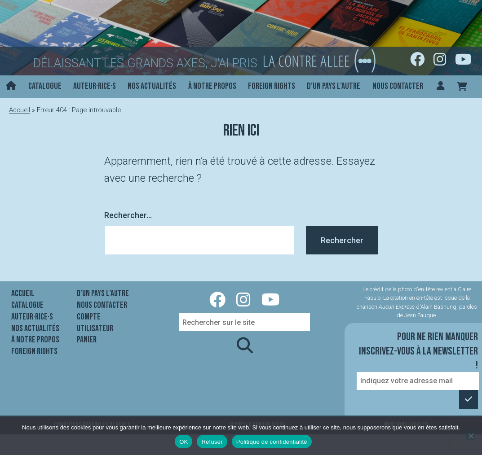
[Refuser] (470, 435)
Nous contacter (397, 86)
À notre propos (212, 86)
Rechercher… (128, 215)
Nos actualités (152, 86)
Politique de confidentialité (271, 441)
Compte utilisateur (95, 322)
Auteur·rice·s (94, 86)
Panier (87, 339)
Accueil (19, 110)
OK (183, 441)
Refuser (211, 441)
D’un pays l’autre (333, 86)
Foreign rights (271, 86)
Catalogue (45, 86)
